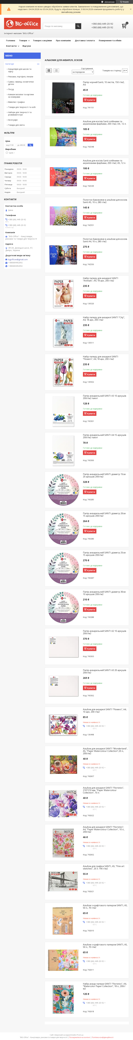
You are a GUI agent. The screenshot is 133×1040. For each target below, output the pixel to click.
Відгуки (27, 45)
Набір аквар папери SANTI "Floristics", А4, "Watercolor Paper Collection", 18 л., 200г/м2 (105, 986)
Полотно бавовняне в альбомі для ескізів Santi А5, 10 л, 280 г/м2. (105, 201)
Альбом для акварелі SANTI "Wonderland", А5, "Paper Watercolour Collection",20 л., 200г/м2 (105, 751)
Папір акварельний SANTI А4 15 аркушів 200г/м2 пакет (104, 436)
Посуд (11, 89)
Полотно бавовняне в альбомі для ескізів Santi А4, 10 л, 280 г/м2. (105, 240)
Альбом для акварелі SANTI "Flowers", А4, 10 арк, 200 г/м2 (104, 710)
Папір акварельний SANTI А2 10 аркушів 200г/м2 (104, 632)
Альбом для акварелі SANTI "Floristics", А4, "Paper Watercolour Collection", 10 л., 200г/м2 (103, 829)
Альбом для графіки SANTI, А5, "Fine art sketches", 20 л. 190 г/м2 (103, 867)
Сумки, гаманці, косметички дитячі (21, 82)
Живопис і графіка (16, 102)
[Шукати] (78, 26)
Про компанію (63, 40)
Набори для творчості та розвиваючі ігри (19, 113)
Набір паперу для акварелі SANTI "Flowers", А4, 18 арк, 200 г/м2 (100, 357)
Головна (10, 40)
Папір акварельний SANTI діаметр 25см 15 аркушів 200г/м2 (104, 553)
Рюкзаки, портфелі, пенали (20, 76)
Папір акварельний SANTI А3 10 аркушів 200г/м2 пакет (104, 397)
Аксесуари (13, 120)
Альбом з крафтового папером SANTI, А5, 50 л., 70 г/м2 (105, 906)
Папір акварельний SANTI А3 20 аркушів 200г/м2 (104, 671)
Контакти (11, 45)
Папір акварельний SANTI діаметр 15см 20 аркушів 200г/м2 (104, 475)
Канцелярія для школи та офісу (19, 70)
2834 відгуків (109, 2)
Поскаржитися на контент (79, 1037)
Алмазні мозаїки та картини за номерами (21, 95)
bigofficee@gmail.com (18, 259)
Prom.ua (80, 1035)
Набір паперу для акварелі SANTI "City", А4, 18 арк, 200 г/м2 (104, 318)
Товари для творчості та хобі (22, 107)
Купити (91, 100)
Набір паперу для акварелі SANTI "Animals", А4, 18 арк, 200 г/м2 (100, 279)
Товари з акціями (42, 40)
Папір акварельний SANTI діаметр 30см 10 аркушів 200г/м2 (104, 593)
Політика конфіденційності (102, 1037)
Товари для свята (16, 125)
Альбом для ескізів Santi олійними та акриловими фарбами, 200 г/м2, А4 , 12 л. (104, 122)
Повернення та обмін (110, 40)
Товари (23, 40)
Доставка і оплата (85, 40)
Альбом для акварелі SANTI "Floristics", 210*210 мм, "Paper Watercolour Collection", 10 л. (103, 790)
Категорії (9, 64)
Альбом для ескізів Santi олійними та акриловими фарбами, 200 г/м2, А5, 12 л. (104, 161)
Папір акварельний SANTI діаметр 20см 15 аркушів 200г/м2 (104, 514)
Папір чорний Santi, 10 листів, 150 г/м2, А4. (103, 83)
